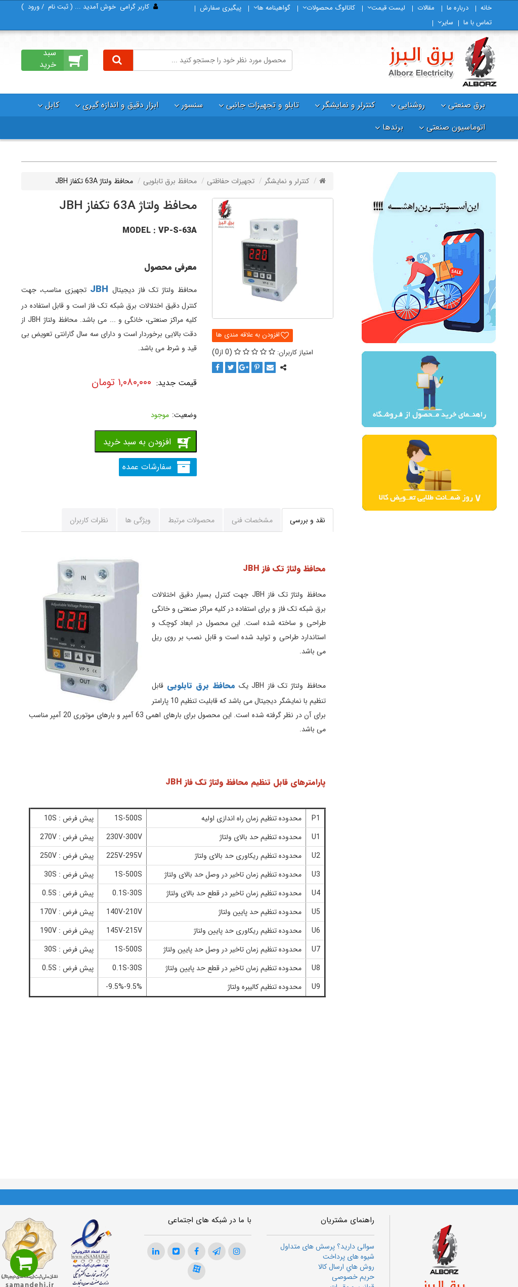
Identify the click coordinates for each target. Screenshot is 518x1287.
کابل (52, 105)
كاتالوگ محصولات (329, 8)
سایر (445, 22)
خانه (486, 8)
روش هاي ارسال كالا (346, 1266)
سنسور (192, 105)
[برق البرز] (442, 61)
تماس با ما (477, 22)
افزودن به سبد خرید (137, 442)
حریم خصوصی (353, 1276)
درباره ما (457, 8)
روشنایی (411, 105)
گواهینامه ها (271, 8)
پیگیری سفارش (220, 8)
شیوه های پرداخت (348, 1256)
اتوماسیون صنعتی (455, 127)
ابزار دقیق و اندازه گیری (120, 105)
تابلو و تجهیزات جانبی (262, 105)
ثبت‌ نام (58, 7)
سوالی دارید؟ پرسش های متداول (327, 1246)
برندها (392, 127)
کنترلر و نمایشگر (348, 105)
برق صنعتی (466, 105)
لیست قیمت (386, 8)
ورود (33, 7)
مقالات (426, 8)
